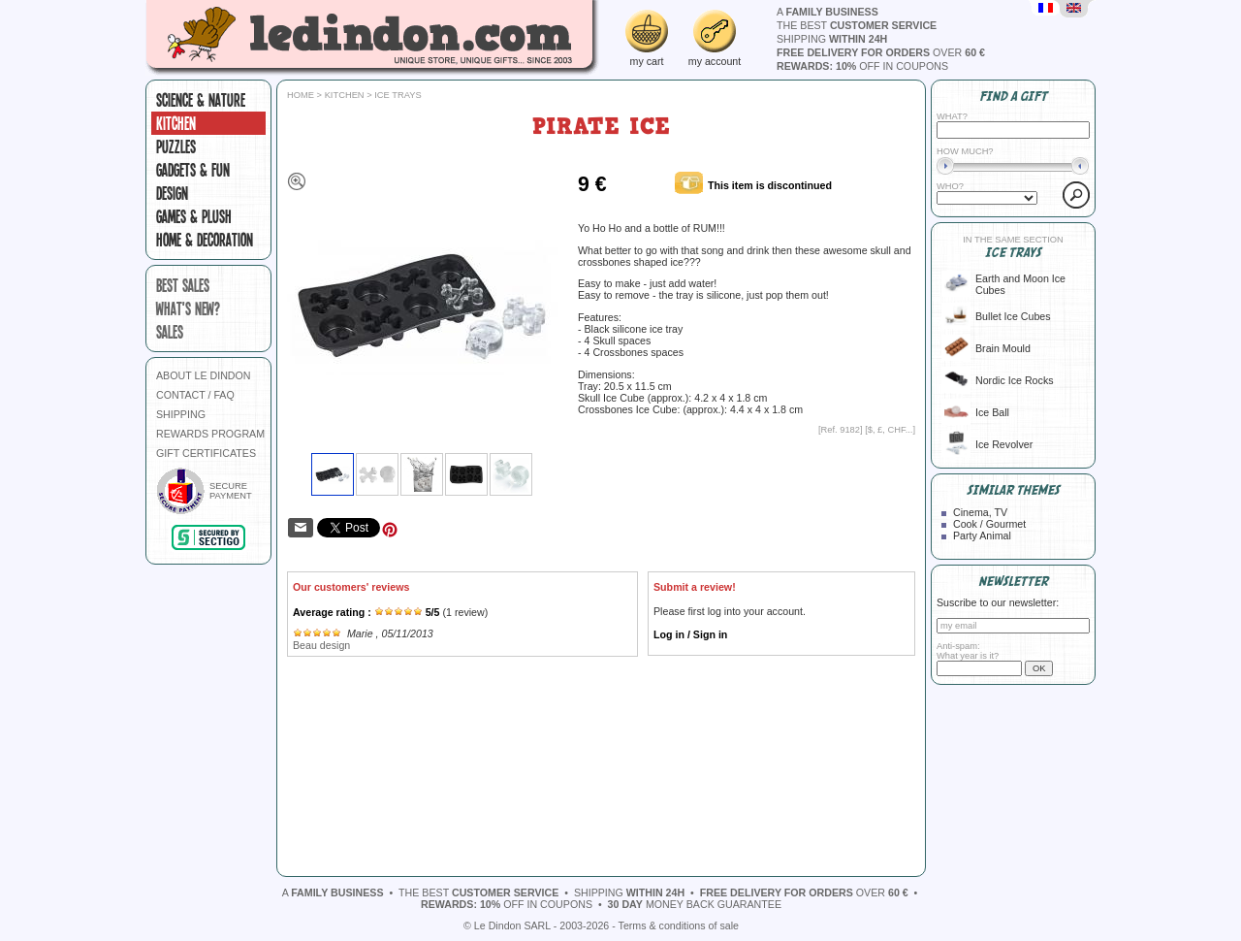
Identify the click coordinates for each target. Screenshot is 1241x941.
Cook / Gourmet (989, 524)
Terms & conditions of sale (679, 925)
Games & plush (194, 216)
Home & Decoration (204, 239)
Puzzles (176, 146)
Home (300, 95)
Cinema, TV (980, 512)
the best (857, 25)
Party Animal (982, 535)
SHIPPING (181, 414)
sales (169, 331)
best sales (182, 285)
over (881, 52)
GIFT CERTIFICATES (206, 453)
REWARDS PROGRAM (210, 433)
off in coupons (862, 66)
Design (172, 193)
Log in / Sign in (690, 634)
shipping (832, 39)
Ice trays (397, 95)
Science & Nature (200, 100)
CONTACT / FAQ (195, 395)
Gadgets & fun (193, 169)
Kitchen (176, 123)
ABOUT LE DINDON (203, 375)
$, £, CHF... (890, 430)
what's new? (188, 308)
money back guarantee (694, 904)
